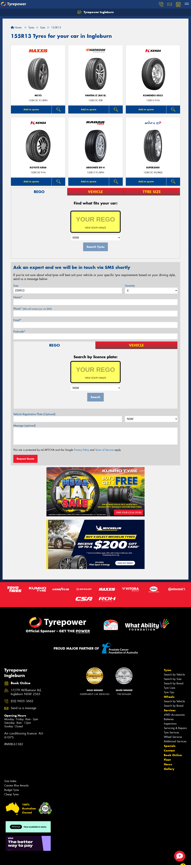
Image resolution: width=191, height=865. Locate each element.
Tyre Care (169, 688)
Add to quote (31, 109)
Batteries (169, 719)
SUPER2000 (153, 167)
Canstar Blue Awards (16, 785)
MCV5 (38, 95)
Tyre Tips (169, 692)
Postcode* (19, 331)
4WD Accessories (174, 715)
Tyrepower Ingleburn (95, 12)
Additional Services (175, 741)
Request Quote (25, 458)
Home (16, 27)
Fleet (167, 760)
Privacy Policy (81, 450)
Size (15, 285)
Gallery (169, 769)
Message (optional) (24, 425)
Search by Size (172, 679)
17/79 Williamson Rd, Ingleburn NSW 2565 (26, 692)
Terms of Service (104, 450)
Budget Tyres (11, 790)
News (168, 764)
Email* (17, 320)
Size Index (10, 781)
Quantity (130, 285)
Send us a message (23, 708)
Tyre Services (171, 732)
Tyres (167, 670)
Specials (169, 746)
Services (169, 710)
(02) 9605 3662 (22, 701)
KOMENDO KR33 (153, 95)
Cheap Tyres (11, 794)
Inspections (170, 723)
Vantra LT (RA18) (95, 95)
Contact (169, 750)
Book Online (173, 755)
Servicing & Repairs (175, 728)
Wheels (169, 697)
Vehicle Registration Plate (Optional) (34, 414)
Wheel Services (173, 737)
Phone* (32, 308)
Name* (17, 297)
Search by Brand (173, 683)
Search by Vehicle (174, 674)
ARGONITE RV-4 (95, 167)
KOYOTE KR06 (38, 167)
